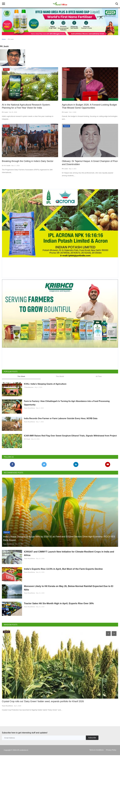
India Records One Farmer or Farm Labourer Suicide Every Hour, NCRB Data (60, 418)
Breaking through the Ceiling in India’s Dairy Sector (26, 161)
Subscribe (92, 761)
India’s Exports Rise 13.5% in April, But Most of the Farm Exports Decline (63, 574)
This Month (60, 376)
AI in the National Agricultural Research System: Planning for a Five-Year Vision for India (29, 106)
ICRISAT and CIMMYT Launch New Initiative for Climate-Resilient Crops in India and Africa (69, 553)
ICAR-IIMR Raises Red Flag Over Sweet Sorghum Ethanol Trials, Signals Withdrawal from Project (70, 435)
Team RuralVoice (29, 408)
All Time (98, 376)
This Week (21, 376)
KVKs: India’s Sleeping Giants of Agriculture (45, 384)
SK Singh (27, 439)
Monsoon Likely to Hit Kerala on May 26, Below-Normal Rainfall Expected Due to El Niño (68, 600)
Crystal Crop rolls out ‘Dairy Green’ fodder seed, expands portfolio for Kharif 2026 (40, 725)
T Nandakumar (29, 387)
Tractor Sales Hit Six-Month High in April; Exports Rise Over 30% (59, 621)
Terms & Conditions (96, 774)
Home (4, 39)
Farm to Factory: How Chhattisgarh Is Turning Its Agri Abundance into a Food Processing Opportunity (67, 403)
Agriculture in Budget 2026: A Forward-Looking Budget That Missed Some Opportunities (88, 106)
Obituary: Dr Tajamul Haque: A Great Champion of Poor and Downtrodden (88, 162)
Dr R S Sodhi (6, 165)
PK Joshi (5, 112)
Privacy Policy (111, 774)
